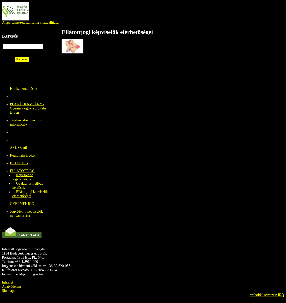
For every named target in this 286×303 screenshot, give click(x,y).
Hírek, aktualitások (23, 89)
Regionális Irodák (22, 155)
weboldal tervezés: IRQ (267, 295)
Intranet (7, 282)
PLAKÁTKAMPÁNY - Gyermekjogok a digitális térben (28, 108)
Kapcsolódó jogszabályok (22, 177)
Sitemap (8, 291)
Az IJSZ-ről (18, 148)
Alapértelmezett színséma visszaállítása (30, 22)
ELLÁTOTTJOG (22, 171)
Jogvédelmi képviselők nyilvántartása (26, 213)
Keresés (22, 59)
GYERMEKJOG (22, 204)
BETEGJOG (19, 163)
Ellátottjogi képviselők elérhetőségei (30, 194)
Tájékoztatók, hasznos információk (26, 122)
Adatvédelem (11, 286)
